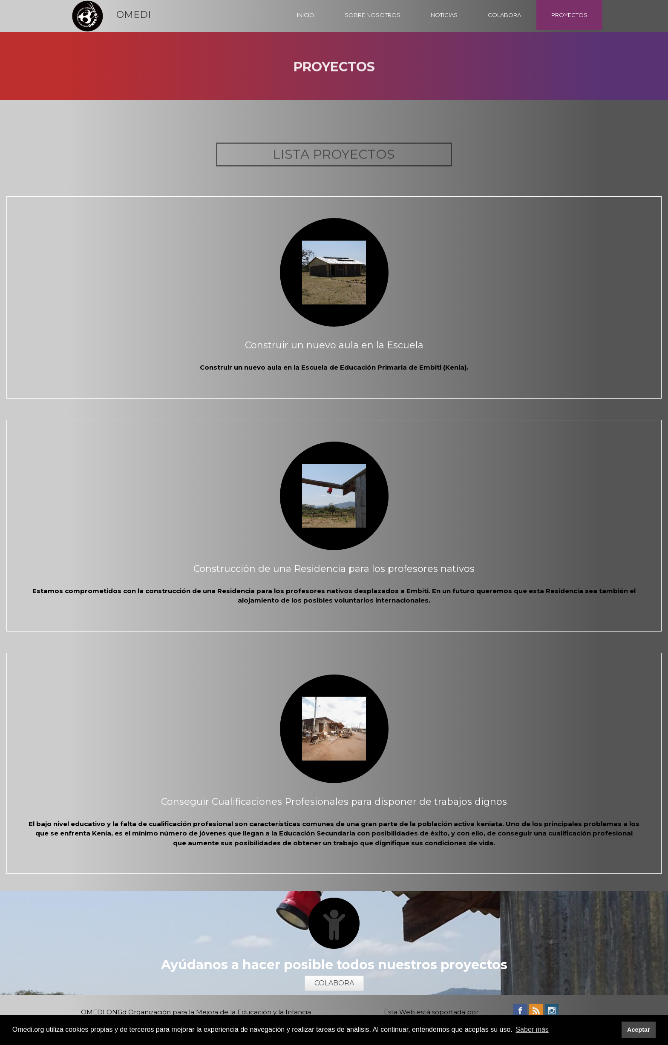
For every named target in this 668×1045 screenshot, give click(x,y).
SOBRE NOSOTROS (372, 14)
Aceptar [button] (638, 1029)
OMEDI (133, 14)
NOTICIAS (444, 14)
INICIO (305, 14)
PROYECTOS (569, 14)
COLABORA (504, 14)
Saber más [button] (531, 1029)
